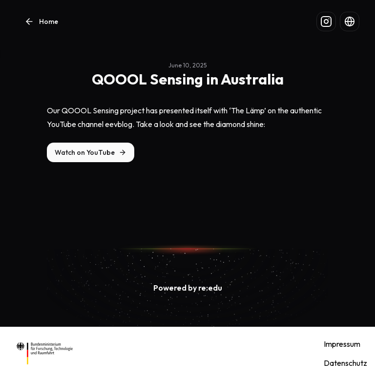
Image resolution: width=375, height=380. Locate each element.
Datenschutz (345, 363)
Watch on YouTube (85, 152)
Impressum (342, 344)
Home (40, 21)
